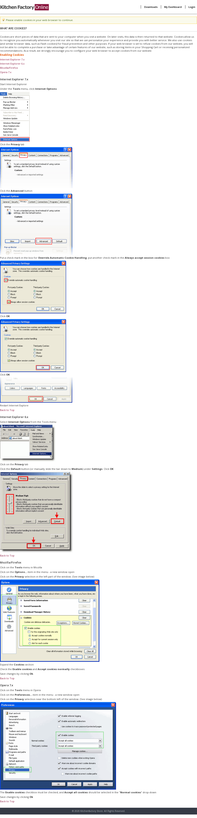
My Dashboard (173, 7)
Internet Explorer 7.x (12, 59)
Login (191, 7)
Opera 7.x (5, 72)
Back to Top (7, 410)
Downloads (151, 7)
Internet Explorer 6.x (12, 63)
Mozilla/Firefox (9, 67)
